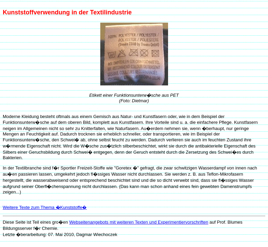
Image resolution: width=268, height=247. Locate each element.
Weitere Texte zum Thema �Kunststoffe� (45, 207)
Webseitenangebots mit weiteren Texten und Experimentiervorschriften (138, 222)
